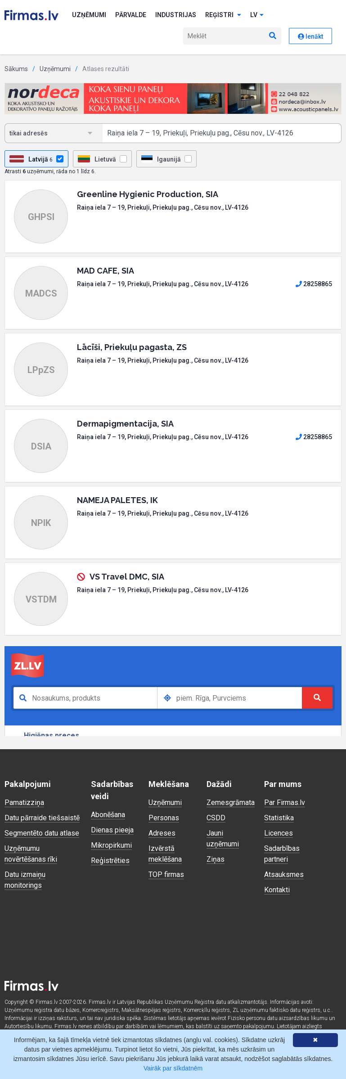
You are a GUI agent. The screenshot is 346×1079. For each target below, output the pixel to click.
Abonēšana (108, 814)
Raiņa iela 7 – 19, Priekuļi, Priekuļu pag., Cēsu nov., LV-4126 (162, 207)
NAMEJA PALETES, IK (117, 500)
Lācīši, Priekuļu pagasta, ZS (132, 347)
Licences (278, 833)
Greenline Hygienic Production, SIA (147, 194)
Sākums (16, 68)
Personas (163, 818)
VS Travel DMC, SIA (127, 576)
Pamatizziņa (24, 802)
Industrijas (175, 14)
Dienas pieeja (112, 830)
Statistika (279, 818)
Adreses (161, 833)
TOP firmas (166, 874)
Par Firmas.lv (284, 802)
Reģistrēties (110, 860)
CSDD (216, 818)
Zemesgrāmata (231, 802)
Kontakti (277, 890)
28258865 (314, 284)
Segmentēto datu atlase (41, 833)
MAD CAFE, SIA (105, 270)
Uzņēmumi (89, 14)
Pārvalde (130, 14)
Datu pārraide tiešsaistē (42, 818)
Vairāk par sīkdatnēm (173, 1068)
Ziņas (216, 859)
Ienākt (310, 36)
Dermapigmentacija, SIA (125, 423)
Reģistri (223, 14)
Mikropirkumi (111, 845)
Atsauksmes (284, 874)
